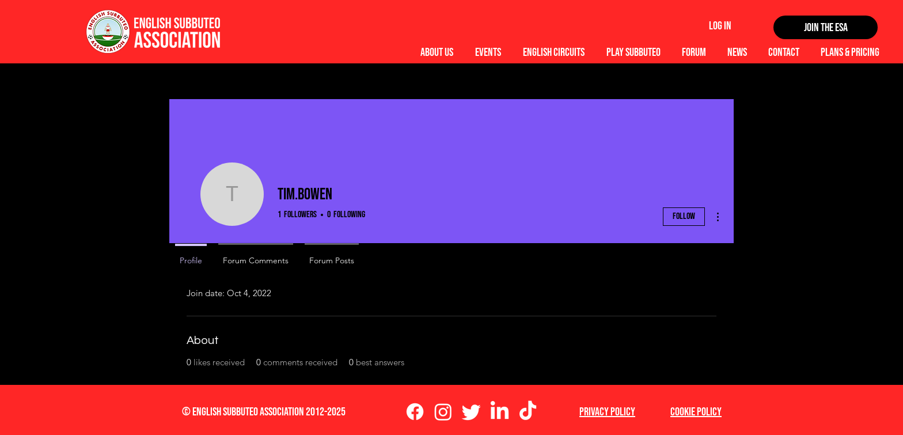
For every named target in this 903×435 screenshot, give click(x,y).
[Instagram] (443, 411)
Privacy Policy (607, 412)
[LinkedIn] (499, 411)
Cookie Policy (696, 412)
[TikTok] (528, 411)
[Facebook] (415, 411)
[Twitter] (471, 411)
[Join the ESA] (825, 27)
